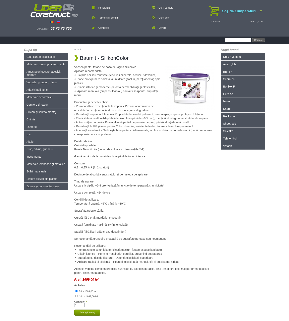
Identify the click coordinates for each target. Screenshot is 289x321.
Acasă (77, 49)
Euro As (228, 94)
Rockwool (229, 116)
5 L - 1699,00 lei (85, 291)
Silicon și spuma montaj (41, 112)
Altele (30, 141)
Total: (252, 21)
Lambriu (31, 126)
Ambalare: (80, 285)
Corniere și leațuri (37, 104)
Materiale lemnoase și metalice (45, 164)
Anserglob (229, 64)
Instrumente (33, 156)
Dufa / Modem (232, 56)
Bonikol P (229, 86)
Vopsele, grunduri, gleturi (42, 82)
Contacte (103, 27)
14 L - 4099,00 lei (86, 296)
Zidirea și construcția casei (43, 186)
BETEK (227, 71)
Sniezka (228, 131)
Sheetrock (229, 123)
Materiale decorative (39, 97)
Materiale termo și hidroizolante (46, 64)
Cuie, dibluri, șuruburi (39, 149)
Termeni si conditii (108, 17)
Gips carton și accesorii (41, 56)
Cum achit (164, 17)
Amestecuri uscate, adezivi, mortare (43, 73)
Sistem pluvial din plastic (41, 178)
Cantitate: (80, 301)
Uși (28, 134)
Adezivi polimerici (37, 89)
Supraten (229, 79)
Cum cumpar (166, 7)
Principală (104, 7)
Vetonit (227, 146)
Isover (227, 101)
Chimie (30, 119)
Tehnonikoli (230, 138)
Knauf (227, 108)
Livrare (163, 27)
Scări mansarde (36, 171)
